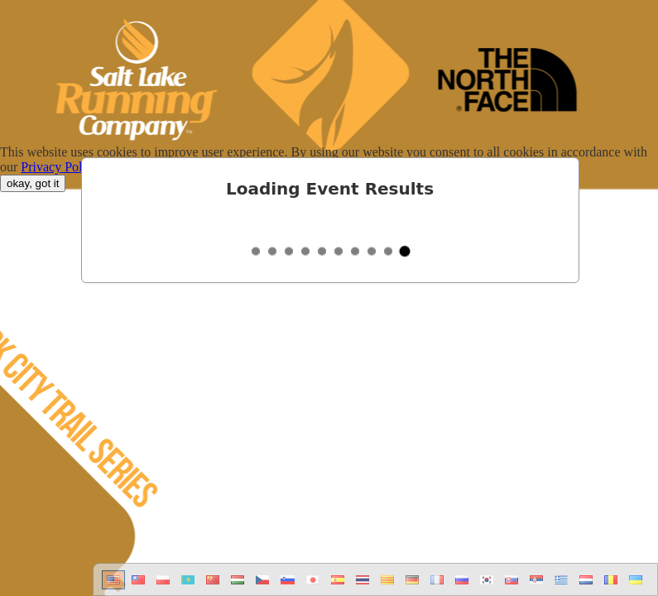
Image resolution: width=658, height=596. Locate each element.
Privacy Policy (59, 167)
